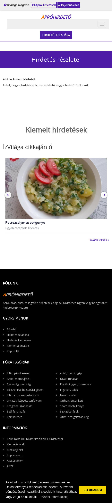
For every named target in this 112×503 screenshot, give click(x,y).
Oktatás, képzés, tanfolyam (24, 400)
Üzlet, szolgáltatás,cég (74, 417)
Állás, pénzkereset (18, 373)
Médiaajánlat (15, 450)
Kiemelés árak (16, 444)
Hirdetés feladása (56, 35)
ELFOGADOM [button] (92, 490)
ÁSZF (10, 466)
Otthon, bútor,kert (71, 400)
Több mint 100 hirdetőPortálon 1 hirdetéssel (35, 439)
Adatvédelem (15, 461)
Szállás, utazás (16, 411)
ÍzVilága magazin (16, 5)
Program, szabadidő (19, 406)
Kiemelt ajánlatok (18, 346)
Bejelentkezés (68, 5)
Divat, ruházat (69, 379)
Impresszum (14, 455)
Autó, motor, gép (71, 373)
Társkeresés (14, 417)
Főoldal (11, 329)
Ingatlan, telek (69, 390)
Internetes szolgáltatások (23, 395)
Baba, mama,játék (18, 379)
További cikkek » (98, 240)
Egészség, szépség (19, 384)
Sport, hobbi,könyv (72, 406)
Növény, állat (68, 395)
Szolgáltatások (69, 411)
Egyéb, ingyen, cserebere (75, 384)
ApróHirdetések (44, 5)
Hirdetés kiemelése (19, 340)
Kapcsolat (13, 351)
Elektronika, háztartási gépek (25, 390)
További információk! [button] (53, 497)
